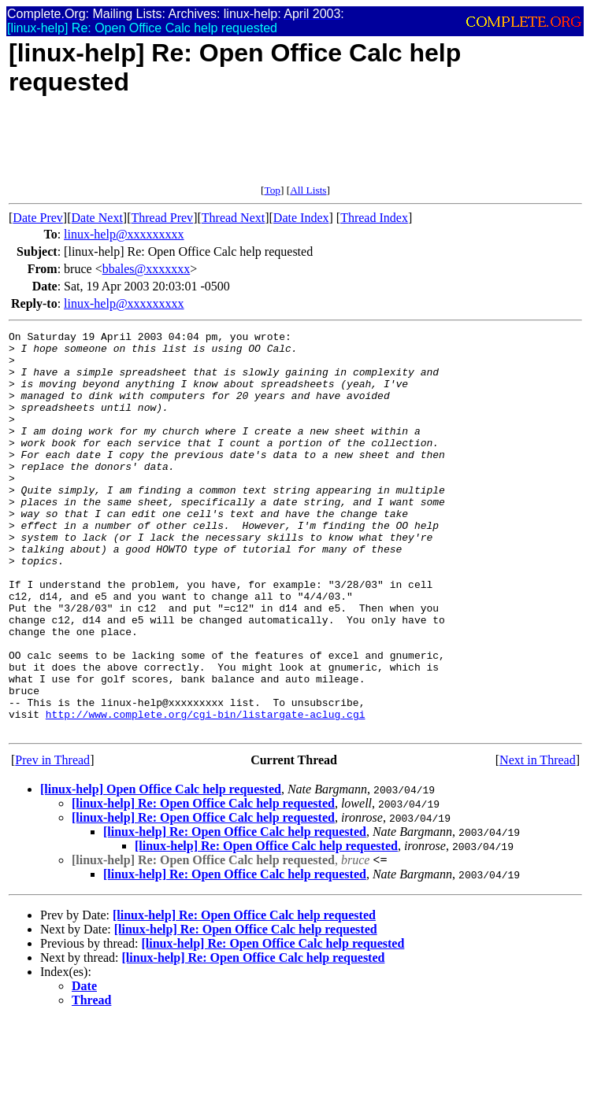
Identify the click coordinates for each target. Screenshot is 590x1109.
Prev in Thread (52, 840)
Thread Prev (162, 217)
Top (272, 190)
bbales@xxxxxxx (146, 268)
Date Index (301, 217)
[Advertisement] (295, 148)
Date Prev (38, 217)
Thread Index (374, 217)
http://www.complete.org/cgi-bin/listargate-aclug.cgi (206, 792)
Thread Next (233, 217)
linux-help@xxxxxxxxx (124, 234)
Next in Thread (537, 840)
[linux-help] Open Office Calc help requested (160, 869)
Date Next (97, 217)
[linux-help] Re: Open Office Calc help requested (203, 883)
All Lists (308, 190)
